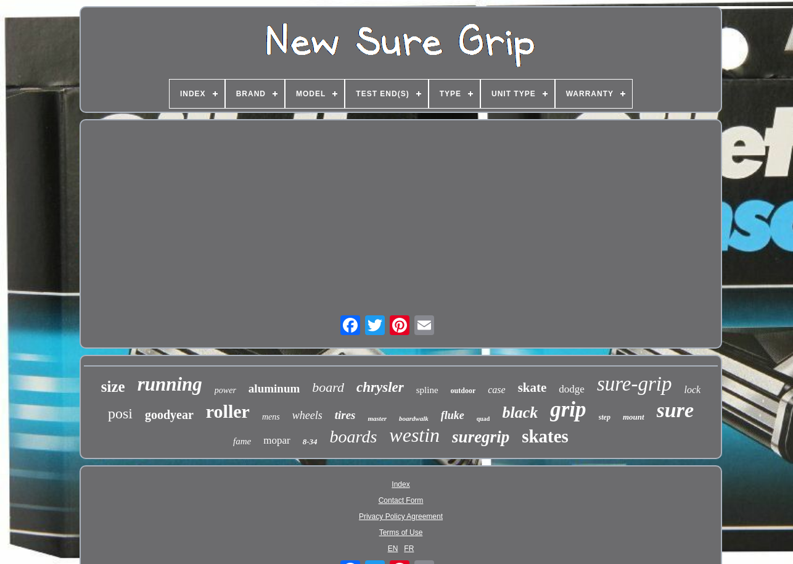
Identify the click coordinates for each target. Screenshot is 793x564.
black (520, 412)
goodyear (169, 414)
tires (345, 414)
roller (228, 411)
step (604, 417)
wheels (307, 415)
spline (427, 390)
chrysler (380, 387)
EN (393, 548)
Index (400, 484)
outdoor (463, 390)
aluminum (274, 388)
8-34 (310, 441)
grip (568, 409)
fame (242, 441)
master (377, 418)
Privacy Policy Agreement (401, 516)
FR (409, 548)
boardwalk (414, 418)
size (113, 386)
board (328, 387)
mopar (276, 440)
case (496, 389)
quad (483, 418)
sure (675, 410)
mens (271, 416)
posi (120, 413)
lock (692, 389)
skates (545, 436)
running (170, 384)
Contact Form (401, 500)
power (225, 390)
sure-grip (634, 384)
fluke (452, 415)
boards (353, 436)
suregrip (480, 437)
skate (532, 387)
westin (414, 435)
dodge (572, 389)
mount (633, 416)
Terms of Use (401, 532)
